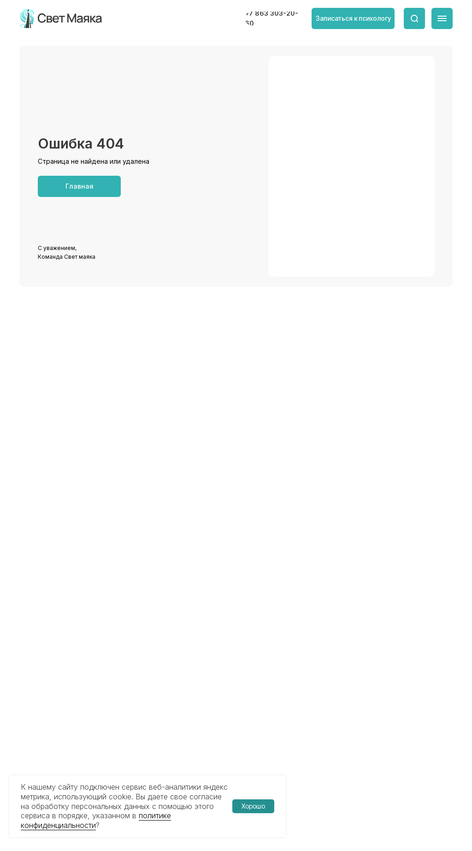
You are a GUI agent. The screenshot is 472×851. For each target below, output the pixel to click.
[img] (61, 18)
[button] (353, 18)
